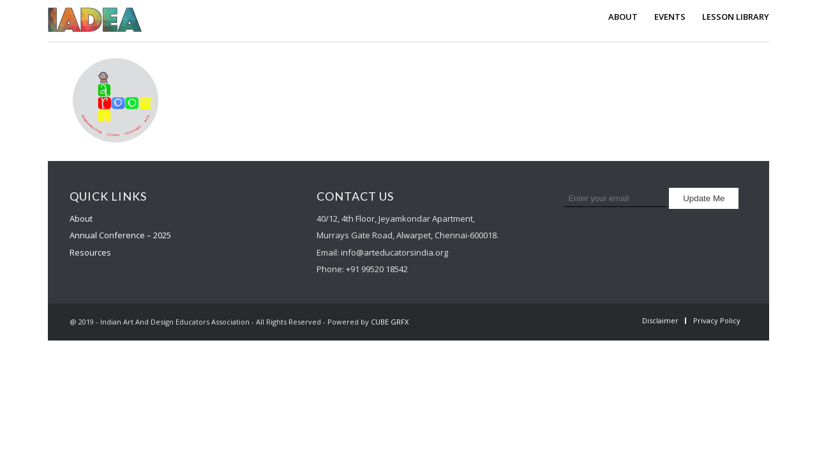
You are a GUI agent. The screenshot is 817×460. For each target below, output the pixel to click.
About (81, 218)
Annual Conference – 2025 (120, 235)
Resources (90, 252)
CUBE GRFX (389, 321)
